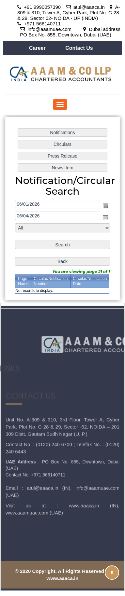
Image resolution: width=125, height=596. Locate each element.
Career (38, 48)
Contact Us (79, 48)
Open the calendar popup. (105, 205)
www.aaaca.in (84, 481)
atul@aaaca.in (42, 464)
